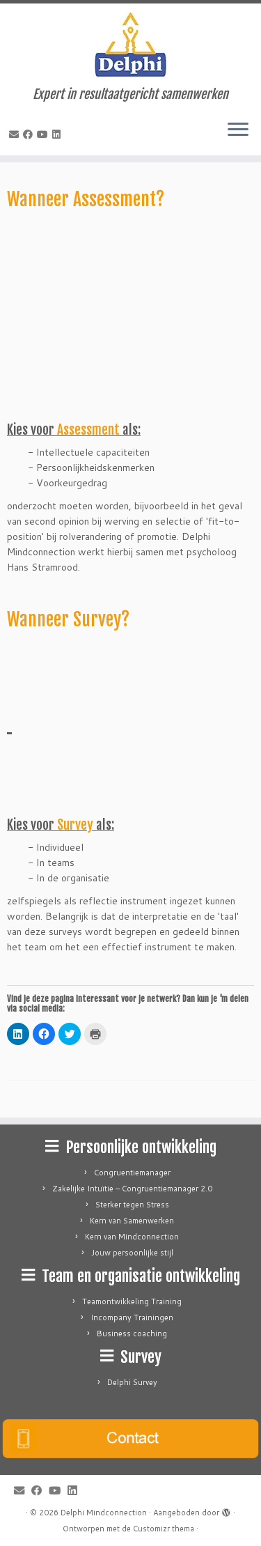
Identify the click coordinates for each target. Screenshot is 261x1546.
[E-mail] (16, 134)
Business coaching (132, 1333)
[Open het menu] (238, 130)
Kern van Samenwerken (132, 1220)
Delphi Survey (132, 1382)
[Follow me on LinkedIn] (58, 134)
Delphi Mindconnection (104, 1512)
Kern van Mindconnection (132, 1236)
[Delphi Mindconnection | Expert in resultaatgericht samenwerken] (130, 45)
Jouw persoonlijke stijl (132, 1252)
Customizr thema (163, 1528)
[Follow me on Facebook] (30, 134)
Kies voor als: (74, 430)
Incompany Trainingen (131, 1317)
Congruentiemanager (132, 1172)
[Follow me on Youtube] (44, 134)
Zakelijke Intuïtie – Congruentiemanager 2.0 (132, 1188)
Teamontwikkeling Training (132, 1301)
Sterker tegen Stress (132, 1204)
